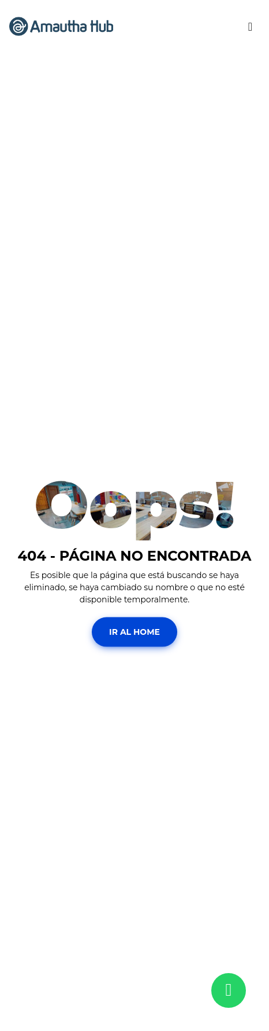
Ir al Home (134, 631)
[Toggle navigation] (250, 26)
